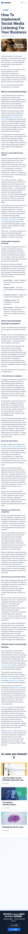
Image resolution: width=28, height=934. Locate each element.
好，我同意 (14, 929)
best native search (6, 678)
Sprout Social (17, 687)
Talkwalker (10, 730)
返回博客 (6, 10)
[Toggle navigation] (25, 3)
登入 (22, 2)
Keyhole (3, 707)
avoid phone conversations (9, 219)
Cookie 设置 (14, 925)
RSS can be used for (7, 665)
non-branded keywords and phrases (12, 446)
